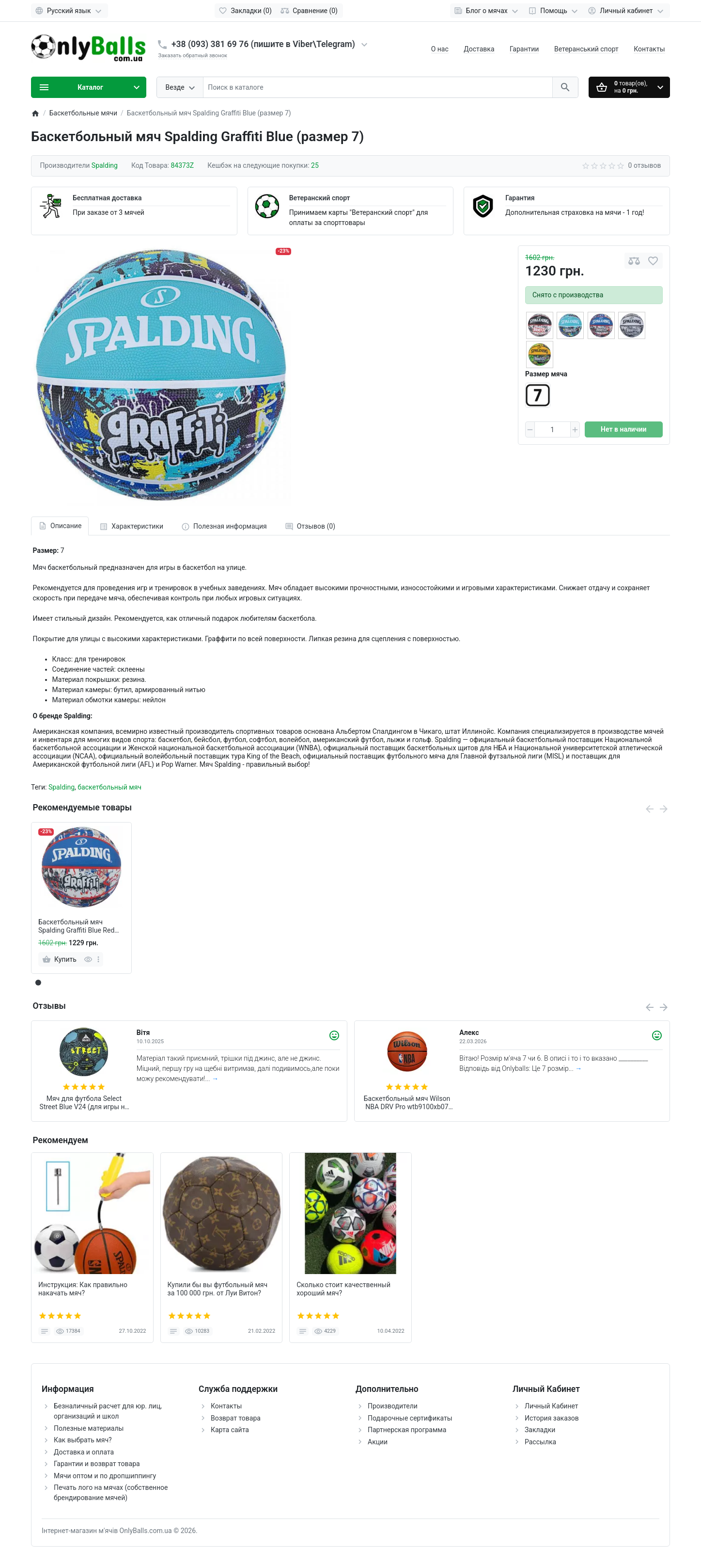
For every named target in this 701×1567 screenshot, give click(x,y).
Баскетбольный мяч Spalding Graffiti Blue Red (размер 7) (76, 926)
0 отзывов (644, 165)
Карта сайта (230, 1430)
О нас (440, 49)
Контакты (649, 49)
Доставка (479, 49)
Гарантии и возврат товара (97, 1464)
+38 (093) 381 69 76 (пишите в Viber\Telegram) (263, 44)
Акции (378, 1442)
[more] (98, 959)
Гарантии (524, 49)
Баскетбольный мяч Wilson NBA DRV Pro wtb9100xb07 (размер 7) (407, 1103)
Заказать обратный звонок (193, 55)
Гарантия (519, 198)
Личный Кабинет (551, 1406)
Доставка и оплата (84, 1452)
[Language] (69, 10)
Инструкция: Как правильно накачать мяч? (82, 1289)
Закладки (540, 1430)
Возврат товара (236, 1418)
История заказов (552, 1418)
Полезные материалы (89, 1428)
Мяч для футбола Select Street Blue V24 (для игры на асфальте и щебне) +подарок (84, 1103)
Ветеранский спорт (319, 198)
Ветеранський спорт (586, 49)
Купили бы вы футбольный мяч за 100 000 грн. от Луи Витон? (218, 1289)
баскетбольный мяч (109, 787)
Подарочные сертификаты (410, 1418)
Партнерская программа (407, 1430)
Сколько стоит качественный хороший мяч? (343, 1289)
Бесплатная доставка (107, 198)
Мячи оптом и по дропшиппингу (105, 1476)
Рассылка (540, 1442)
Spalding (61, 787)
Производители (393, 1406)
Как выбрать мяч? (83, 1440)
